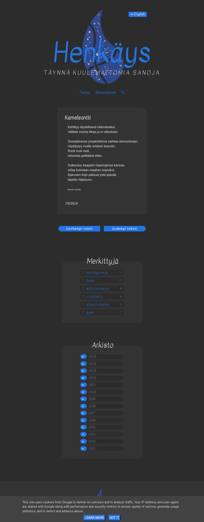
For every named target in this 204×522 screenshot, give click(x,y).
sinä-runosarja (97, 288)
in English (137, 14)
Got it (114, 518)
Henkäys (102, 53)
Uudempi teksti (124, 228)
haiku (90, 280)
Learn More (94, 518)
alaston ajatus (97, 304)
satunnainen (105, 92)
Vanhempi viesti (79, 228)
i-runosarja (94, 296)
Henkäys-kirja (97, 272)
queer (90, 312)
